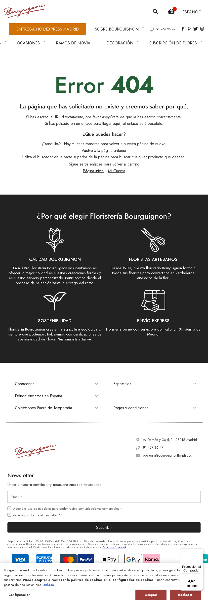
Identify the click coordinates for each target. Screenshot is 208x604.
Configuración (19, 594)
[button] (192, 9)
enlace (48, 584)
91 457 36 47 (153, 434)
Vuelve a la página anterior (104, 137)
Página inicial (93, 157)
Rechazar (185, 594)
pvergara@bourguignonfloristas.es (167, 441)
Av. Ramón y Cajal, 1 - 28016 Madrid (170, 426)
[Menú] (200, 551)
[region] (104, 583)
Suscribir (104, 514)
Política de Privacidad (114, 533)
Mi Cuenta (116, 157)
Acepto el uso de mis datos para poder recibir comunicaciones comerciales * (67, 494)
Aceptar (151, 594)
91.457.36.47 (165, 22)
